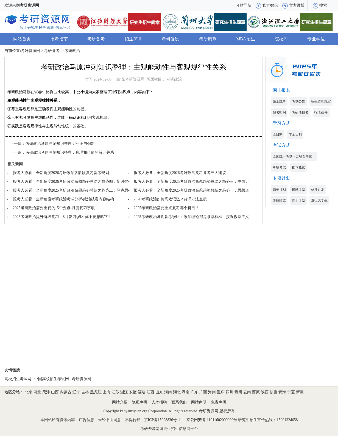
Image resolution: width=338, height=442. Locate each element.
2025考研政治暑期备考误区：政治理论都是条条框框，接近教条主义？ (193, 217)
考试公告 (298, 101)
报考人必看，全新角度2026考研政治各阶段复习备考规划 (61, 173)
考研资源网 (29, 5)
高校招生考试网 (17, 379)
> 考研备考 (50, 51)
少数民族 (279, 200)
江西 (150, 392)
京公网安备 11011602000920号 (212, 420)
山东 (159, 392)
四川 (229, 392)
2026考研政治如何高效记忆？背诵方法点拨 (170, 199)
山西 (55, 392)
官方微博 (297, 5)
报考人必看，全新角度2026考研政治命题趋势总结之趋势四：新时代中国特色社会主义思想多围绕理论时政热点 (107, 181)
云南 (247, 392)
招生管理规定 (321, 101)
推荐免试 (298, 167)
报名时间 (279, 112)
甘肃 (273, 392)
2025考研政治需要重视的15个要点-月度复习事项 (54, 208)
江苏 (115, 392)
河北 (37, 392)
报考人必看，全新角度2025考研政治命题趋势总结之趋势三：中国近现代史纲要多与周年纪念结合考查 (220, 181)
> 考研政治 (70, 51)
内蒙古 (65, 392)
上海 (106, 392)
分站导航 (243, 5)
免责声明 (218, 402)
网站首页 (22, 39)
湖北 (177, 392)
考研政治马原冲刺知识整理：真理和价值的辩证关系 (70, 152)
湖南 (185, 392)
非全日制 (295, 134)
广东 (194, 392)
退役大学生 (319, 200)
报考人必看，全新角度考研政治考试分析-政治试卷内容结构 (63, 199)
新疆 (300, 392)
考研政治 (174, 79)
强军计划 (279, 189)
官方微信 (270, 5)
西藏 (256, 392)
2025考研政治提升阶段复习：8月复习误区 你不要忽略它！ (62, 217)
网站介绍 (119, 402)
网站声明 (198, 402)
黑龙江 (96, 392)
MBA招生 (245, 39)
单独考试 (279, 167)
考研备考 (96, 39)
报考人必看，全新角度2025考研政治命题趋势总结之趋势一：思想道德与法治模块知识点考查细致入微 (220, 190)
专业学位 (316, 39)
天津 (46, 392)
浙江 (124, 392)
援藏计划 (298, 189)
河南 (168, 392)
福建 (142, 392)
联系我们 (179, 402)
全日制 (278, 134)
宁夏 (291, 392)
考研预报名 (300, 112)
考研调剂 (208, 39)
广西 (203, 392)
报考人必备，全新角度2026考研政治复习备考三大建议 (180, 173)
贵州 (238, 392)
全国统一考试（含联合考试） (294, 156)
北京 (28, 392)
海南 (212, 392)
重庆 (221, 392)
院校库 (281, 39)
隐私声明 (139, 402)
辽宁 (76, 392)
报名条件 (321, 112)
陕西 (265, 392)
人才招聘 (159, 402)
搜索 (323, 5)
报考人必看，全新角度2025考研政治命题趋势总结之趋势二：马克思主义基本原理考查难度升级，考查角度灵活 (107, 190)
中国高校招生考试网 (51, 379)
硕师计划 (317, 189)
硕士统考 (279, 101)
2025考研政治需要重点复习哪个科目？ (166, 208)
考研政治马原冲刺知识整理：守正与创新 (60, 144)
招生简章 (133, 39)
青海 (282, 392)
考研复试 (170, 39)
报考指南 (59, 39)
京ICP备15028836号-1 (162, 420)
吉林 (85, 392)
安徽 (133, 392)
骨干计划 (298, 200)
